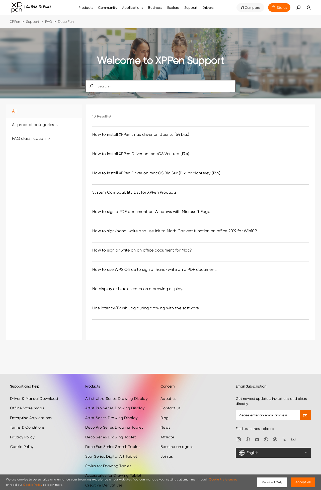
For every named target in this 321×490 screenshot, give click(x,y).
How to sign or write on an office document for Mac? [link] (142, 250)
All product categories (35, 124)
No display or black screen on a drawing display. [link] (137, 288)
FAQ (48, 22)
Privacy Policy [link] (22, 429)
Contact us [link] (170, 400)
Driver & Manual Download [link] (34, 391)
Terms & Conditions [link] (27, 420)
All (14, 111)
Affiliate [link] (167, 429)
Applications (132, 8)
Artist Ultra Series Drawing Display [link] (116, 391)
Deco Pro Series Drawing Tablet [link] (114, 420)
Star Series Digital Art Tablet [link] (111, 448)
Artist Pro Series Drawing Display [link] (115, 400)
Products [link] (85, 8)
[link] (107, 7)
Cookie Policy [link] (22, 439)
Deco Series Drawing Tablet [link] (110, 429)
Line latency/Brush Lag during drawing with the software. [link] (146, 308)
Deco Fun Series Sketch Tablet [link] (112, 439)
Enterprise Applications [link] (31, 410)
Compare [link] (252, 8)
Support (32, 22)
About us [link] (168, 391)
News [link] (165, 420)
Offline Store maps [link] (27, 400)
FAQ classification (31, 138)
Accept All (302, 482)
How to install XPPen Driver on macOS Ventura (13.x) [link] (140, 153)
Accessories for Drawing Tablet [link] (113, 468)
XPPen (15, 22)
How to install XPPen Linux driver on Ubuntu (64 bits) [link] (140, 134)
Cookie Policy (32, 484)
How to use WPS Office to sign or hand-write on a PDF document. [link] (154, 269)
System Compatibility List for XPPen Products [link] (134, 192)
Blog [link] (164, 410)
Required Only (272, 482)
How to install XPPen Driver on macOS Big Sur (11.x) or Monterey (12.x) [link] (156, 173)
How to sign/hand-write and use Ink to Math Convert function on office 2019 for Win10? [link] (174, 230)
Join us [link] (166, 448)
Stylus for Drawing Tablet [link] (108, 458)
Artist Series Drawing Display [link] (111, 410)
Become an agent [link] (176, 439)
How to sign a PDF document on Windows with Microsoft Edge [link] (151, 211)
